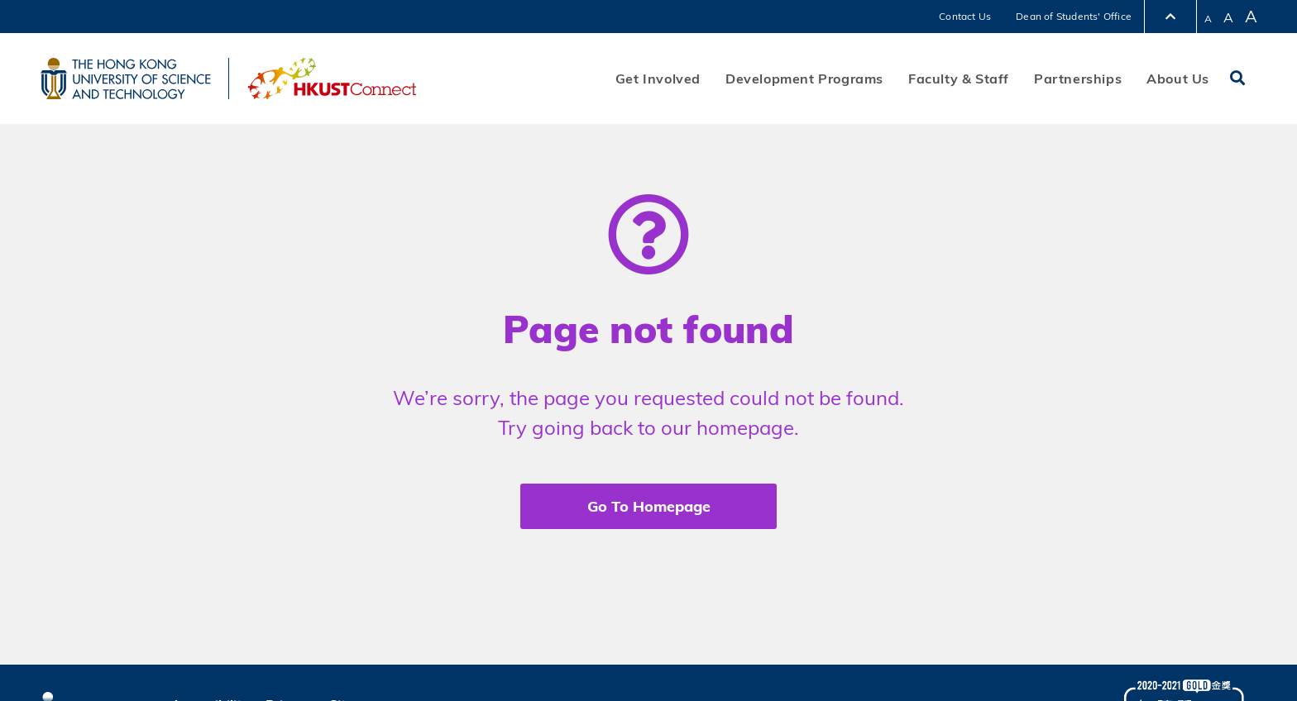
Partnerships (1078, 78)
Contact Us (965, 16)
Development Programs (804, 78)
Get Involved (658, 78)
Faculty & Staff (958, 78)
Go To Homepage (649, 506)
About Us (1177, 78)
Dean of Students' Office (1074, 16)
